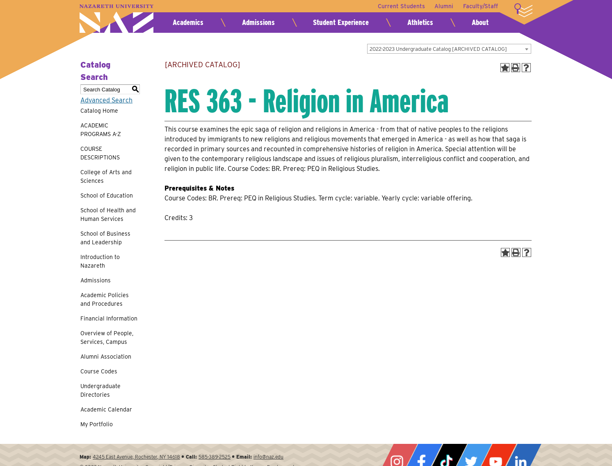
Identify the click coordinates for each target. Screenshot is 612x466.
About (480, 22)
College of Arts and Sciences (106, 176)
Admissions (258, 22)
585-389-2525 (215, 457)
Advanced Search (106, 100)
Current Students (401, 6)
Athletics (420, 22)
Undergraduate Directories (100, 390)
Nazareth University (116, 19)
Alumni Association (105, 356)
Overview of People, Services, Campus (106, 337)
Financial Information (108, 318)
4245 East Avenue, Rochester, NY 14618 (136, 457)
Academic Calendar (106, 409)
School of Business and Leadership (105, 238)
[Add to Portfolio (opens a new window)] (504, 67)
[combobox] (449, 49)
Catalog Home (99, 110)
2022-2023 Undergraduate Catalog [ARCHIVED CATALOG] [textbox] (438, 49)
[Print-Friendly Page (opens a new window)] (515, 67)
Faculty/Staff (480, 6)
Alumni (443, 6)
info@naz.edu (268, 457)
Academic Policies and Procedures (104, 299)
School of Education (106, 195)
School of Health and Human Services (108, 214)
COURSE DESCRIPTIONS (100, 153)
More (523, 10)
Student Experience (341, 22)
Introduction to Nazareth (100, 261)
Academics (188, 22)
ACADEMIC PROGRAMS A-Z (100, 129)
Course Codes (98, 371)
